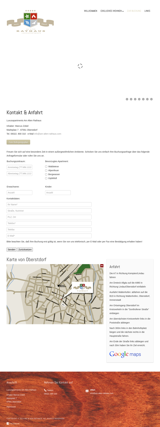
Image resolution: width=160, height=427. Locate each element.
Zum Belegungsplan (18, 142)
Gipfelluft (51, 178)
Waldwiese (52, 166)
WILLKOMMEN (90, 11)
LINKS (147, 11)
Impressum (11, 407)
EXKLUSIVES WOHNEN (112, 11)
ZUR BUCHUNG (134, 11)
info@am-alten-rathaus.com (47, 134)
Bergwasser (52, 174)
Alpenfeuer (52, 170)
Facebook (13, 424)
